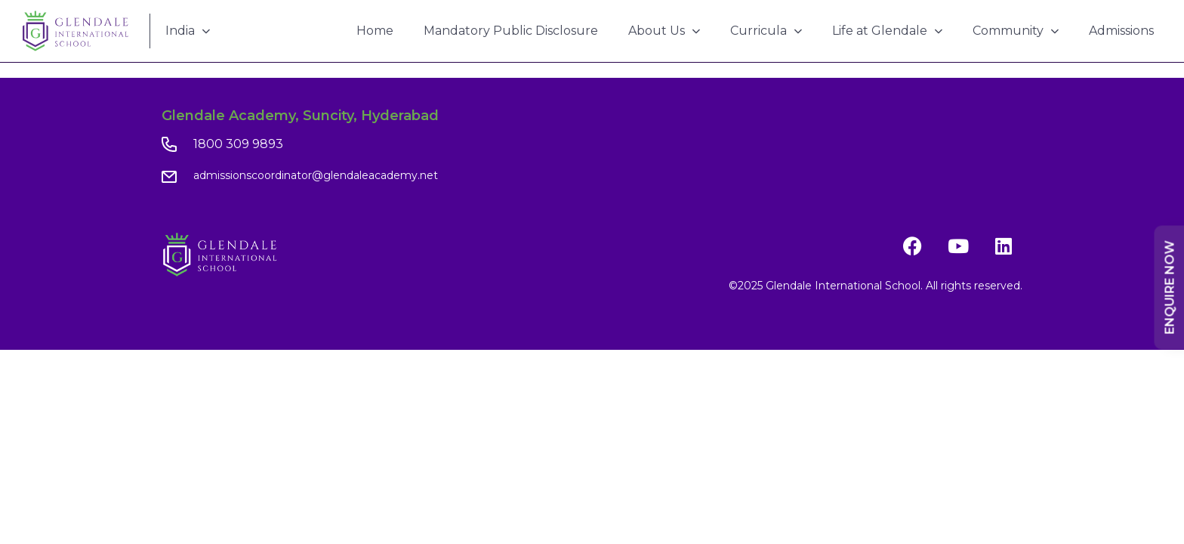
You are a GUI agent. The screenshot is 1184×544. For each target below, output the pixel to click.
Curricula (766, 30)
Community (1016, 30)
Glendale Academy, (230, 115)
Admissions (1121, 30)
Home (374, 30)
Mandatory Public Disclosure (511, 30)
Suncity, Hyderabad (371, 115)
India (187, 30)
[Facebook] (913, 246)
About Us (664, 30)
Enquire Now (1170, 288)
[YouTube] (958, 246)
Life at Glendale (887, 30)
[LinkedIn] (1003, 246)
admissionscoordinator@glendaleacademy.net (315, 175)
